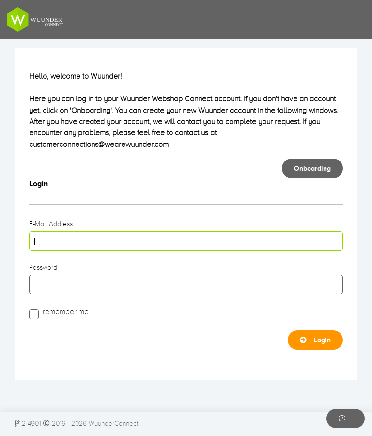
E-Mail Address (51, 223)
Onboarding (312, 168)
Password (43, 267)
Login (315, 340)
